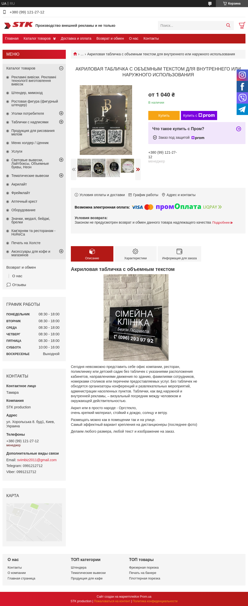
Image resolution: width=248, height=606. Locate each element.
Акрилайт (19, 184)
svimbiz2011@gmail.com (37, 460)
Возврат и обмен (110, 38)
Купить (164, 115)
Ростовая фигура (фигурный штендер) (34, 103)
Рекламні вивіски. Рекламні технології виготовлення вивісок (33, 80)
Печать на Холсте (25, 243)
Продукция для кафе (87, 578)
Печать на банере (142, 573)
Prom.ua (145, 596)
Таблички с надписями (29, 122)
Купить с (199, 115)
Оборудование (23, 210)
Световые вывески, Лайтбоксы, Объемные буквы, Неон (30, 163)
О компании (17, 573)
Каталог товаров (37, 38)
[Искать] (228, 25)
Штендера (78, 567)
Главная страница (21, 578)
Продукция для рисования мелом (33, 132)
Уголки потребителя (27, 113)
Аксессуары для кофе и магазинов (30, 253)
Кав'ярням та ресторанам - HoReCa (33, 232)
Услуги (16, 151)
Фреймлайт (20, 193)
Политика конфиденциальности (155, 601)
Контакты (151, 38)
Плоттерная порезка (144, 578)
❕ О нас (14, 276)
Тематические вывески (30, 176)
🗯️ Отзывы (16, 285)
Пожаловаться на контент (112, 601)
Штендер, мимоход (27, 93)
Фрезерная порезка (144, 567)
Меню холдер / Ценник (30, 143)
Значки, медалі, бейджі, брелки (30, 220)
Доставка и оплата (76, 38)
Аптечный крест (24, 201)
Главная (11, 38)
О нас (133, 38)
